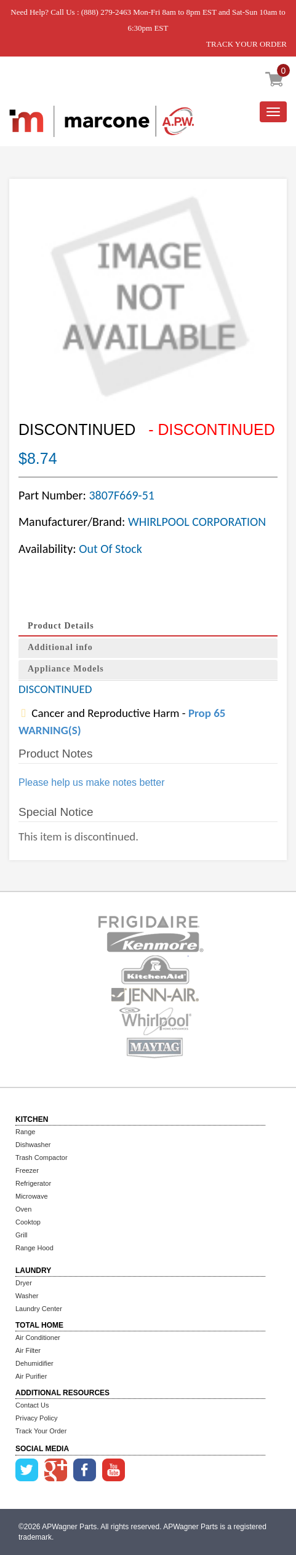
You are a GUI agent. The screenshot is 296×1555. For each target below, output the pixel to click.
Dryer (23, 1283)
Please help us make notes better (91, 782)
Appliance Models (66, 668)
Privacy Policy (36, 1418)
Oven (23, 1209)
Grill (21, 1235)
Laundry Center (38, 1308)
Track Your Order (40, 1431)
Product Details (61, 625)
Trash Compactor (41, 1157)
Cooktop (28, 1222)
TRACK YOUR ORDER (246, 44)
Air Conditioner (37, 1337)
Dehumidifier (34, 1363)
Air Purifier (31, 1376)
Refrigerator (33, 1183)
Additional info (60, 647)
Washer (27, 1295)
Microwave (31, 1196)
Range (25, 1131)
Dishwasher (32, 1144)
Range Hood (34, 1247)
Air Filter (28, 1350)
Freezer (27, 1170)
